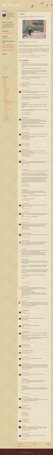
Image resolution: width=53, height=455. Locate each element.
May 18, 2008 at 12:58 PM (25, 307)
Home (34, 444)
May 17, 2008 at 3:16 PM (25, 166)
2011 (4, 82)
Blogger (31, 452)
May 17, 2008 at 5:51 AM (25, 99)
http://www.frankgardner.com (7, 33)
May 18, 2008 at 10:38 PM (25, 328)
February (5, 117)
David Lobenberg (24, 82)
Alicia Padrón (23, 169)
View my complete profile (6, 19)
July (5, 96)
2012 (4, 80)
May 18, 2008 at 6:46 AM (25, 256)
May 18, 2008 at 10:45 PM (25, 340)
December (6, 88)
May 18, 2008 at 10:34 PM (25, 313)
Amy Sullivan (23, 286)
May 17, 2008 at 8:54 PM (25, 200)
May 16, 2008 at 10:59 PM (25, 79)
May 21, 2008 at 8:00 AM (25, 369)
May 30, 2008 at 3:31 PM (25, 430)
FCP (22, 160)
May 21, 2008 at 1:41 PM (25, 375)
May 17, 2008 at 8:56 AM (25, 129)
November (6, 90)
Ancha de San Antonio (8, 103)
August (5, 95)
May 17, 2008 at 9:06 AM (25, 156)
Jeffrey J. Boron (24, 363)
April (5, 114)
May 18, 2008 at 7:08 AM (25, 282)
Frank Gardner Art (4, 66)
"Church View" (6, 105)
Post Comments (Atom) (26, 446)
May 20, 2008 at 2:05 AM (25, 353)
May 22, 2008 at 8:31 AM (25, 415)
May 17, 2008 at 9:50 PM (25, 219)
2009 (4, 85)
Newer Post (20, 444)
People (33, 56)
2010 (4, 83)
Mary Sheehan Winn (25, 233)
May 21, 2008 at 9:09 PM (25, 409)
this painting (30, 17)
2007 (4, 121)
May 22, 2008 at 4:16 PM (25, 422)
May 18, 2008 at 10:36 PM (25, 320)
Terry (22, 425)
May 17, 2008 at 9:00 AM (25, 139)
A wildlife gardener (24, 90)
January (5, 119)
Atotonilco (23, 56)
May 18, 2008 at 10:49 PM (25, 347)
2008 (4, 87)
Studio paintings (38, 56)
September (6, 93)
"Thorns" (5, 107)
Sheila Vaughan (24, 240)
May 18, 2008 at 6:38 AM (25, 245)
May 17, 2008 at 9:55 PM (25, 229)
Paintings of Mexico (28, 56)
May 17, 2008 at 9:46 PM (25, 208)
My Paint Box (12, 5)
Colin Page (6, 112)
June (5, 98)
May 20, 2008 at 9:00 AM (25, 359)
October (5, 91)
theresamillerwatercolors (26, 350)
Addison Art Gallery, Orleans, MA (7, 44)
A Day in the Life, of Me (8, 108)
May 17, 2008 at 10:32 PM (25, 237)
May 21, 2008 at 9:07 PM (25, 402)
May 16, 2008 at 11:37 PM (25, 86)
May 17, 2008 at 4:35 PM (25, 186)
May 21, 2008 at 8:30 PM (25, 393)
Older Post (48, 444)
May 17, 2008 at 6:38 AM (25, 114)
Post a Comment (23, 439)
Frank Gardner (24, 117)
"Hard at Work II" (7, 110)
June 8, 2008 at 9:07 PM (25, 436)
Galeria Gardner (4, 71)
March (5, 115)
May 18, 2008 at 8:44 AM (25, 297)
